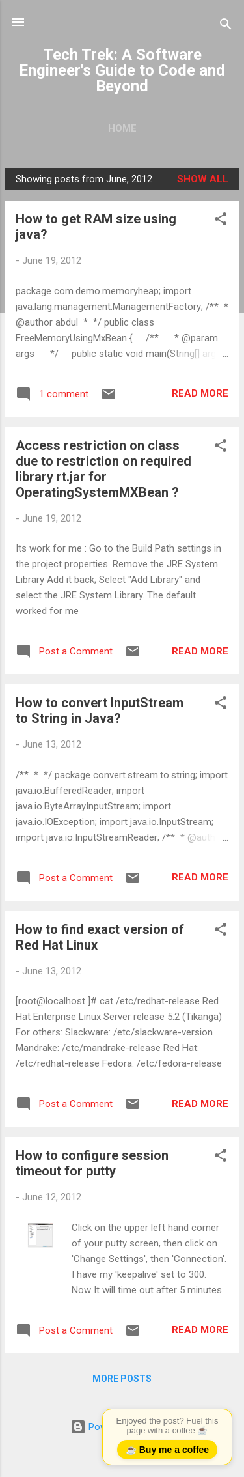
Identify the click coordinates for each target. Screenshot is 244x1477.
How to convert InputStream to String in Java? (99, 710)
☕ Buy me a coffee (167, 1449)
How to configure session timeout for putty (92, 1163)
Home (122, 128)
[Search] (226, 26)
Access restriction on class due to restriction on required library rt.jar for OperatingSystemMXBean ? (103, 469)
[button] (220, 221)
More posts (122, 1378)
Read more (200, 393)
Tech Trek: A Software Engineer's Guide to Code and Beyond (122, 70)
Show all (202, 179)
